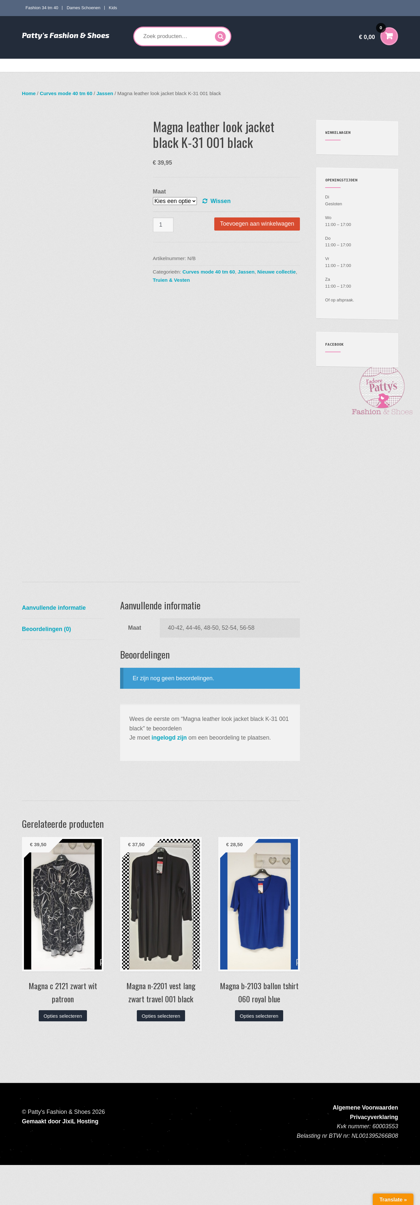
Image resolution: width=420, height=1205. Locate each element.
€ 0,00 (372, 32)
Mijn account (278, 65)
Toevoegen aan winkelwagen (257, 223)
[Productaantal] (163, 224)
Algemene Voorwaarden (365, 1148)
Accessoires (239, 65)
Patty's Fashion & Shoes (65, 35)
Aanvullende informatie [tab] (54, 648)
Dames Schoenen (83, 7)
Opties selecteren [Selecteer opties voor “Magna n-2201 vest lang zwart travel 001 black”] (161, 1056)
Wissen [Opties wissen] (220, 201)
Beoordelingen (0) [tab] (46, 669)
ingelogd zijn (169, 777)
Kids (113, 7)
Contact (367, 65)
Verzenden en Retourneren (325, 65)
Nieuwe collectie (276, 272)
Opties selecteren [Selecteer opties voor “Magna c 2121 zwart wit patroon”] (63, 1056)
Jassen (104, 93)
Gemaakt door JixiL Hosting (60, 1161)
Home (33, 65)
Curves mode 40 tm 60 (118, 65)
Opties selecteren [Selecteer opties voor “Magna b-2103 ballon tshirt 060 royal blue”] (259, 1056)
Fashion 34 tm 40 (42, 7)
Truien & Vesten (171, 280)
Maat (159, 191)
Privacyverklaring (374, 1157)
